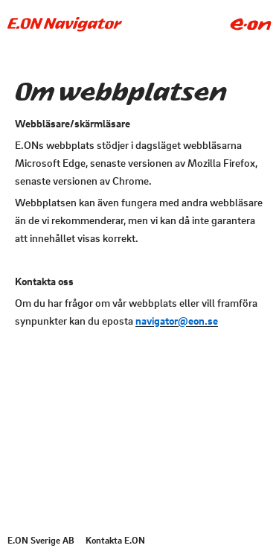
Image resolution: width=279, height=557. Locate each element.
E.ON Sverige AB (40, 540)
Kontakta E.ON (115, 540)
